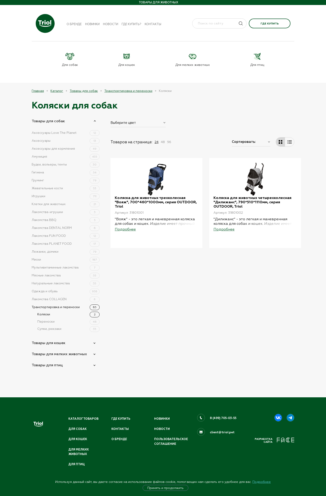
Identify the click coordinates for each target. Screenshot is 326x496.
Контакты (153, 24)
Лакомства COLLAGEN (66, 299)
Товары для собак (84, 91)
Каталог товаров (83, 418)
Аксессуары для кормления (66, 148)
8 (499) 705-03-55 (223, 417)
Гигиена (66, 172)
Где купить (270, 23)
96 (169, 142)
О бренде (74, 24)
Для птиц (76, 464)
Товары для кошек (48, 343)
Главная (38, 91)
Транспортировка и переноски (128, 91)
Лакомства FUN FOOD (66, 235)
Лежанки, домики (66, 251)
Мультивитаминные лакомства (66, 267)
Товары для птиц (47, 365)
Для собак (77, 428)
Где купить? (131, 24)
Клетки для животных (66, 204)
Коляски (68, 314)
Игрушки (66, 196)
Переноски (68, 321)
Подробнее (261, 482)
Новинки (92, 24)
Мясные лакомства (66, 275)
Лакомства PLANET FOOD (66, 243)
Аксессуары (66, 140)
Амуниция (66, 156)
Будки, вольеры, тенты (66, 164)
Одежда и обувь (66, 291)
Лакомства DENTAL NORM (66, 227)
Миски (66, 259)
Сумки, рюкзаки (68, 328)
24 (156, 142)
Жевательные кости (66, 188)
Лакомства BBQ (66, 220)
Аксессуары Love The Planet (66, 132)
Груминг (66, 180)
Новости (110, 24)
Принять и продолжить (165, 488)
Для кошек (77, 439)
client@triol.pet (222, 432)
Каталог (56, 91)
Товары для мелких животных (59, 354)
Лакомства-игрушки (66, 212)
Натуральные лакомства (66, 283)
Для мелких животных (78, 452)
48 (163, 142)
